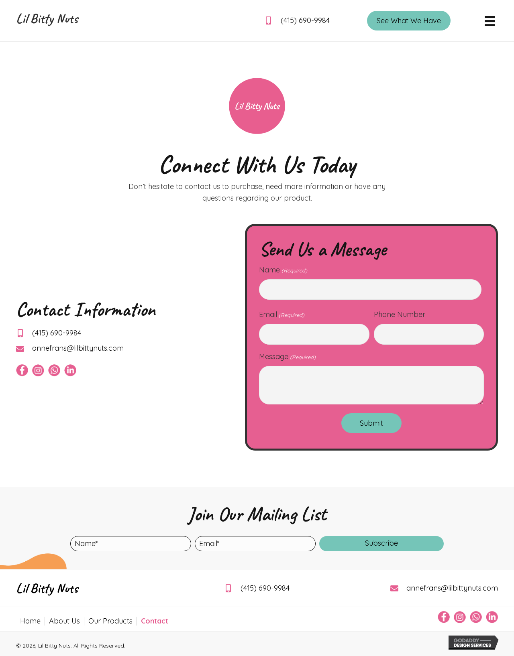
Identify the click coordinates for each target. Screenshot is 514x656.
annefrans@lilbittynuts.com (78, 348)
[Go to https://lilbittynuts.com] (48, 20)
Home (30, 621)
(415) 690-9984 (305, 20)
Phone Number (399, 314)
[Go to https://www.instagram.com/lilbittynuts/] (38, 370)
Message (287, 357)
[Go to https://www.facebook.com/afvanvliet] (22, 370)
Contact (154, 621)
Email (281, 314)
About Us (64, 621)
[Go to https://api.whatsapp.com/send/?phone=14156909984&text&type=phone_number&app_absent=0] (54, 370)
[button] (381, 543)
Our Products (110, 621)
